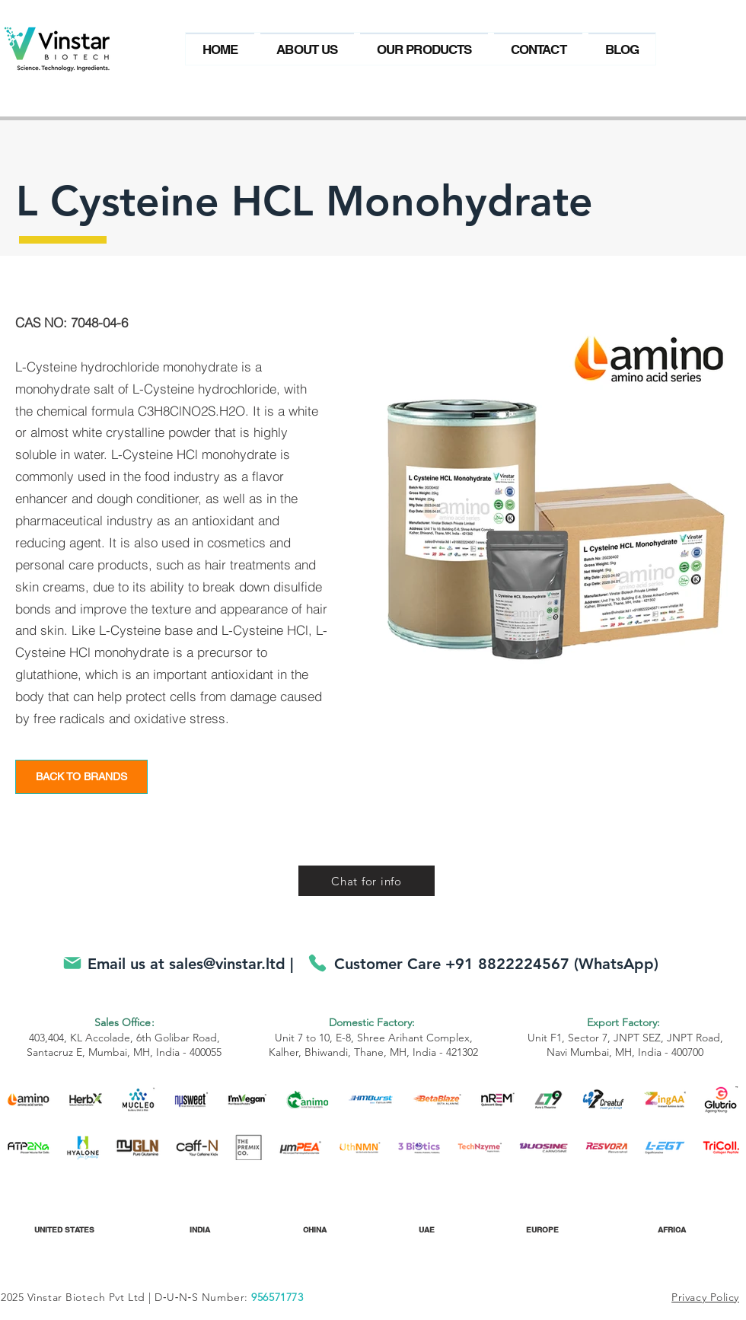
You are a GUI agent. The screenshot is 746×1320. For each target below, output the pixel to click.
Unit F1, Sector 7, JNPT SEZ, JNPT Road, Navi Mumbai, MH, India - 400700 (625, 1037)
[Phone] (317, 962)
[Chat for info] (366, 881)
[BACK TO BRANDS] (81, 777)
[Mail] (71, 962)
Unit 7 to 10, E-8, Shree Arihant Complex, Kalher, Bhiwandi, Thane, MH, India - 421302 (373, 1037)
